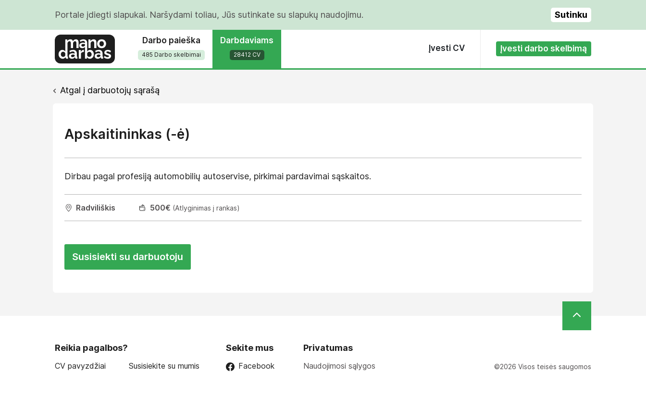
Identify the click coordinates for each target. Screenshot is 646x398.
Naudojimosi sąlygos (339, 366)
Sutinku (571, 15)
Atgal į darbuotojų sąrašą (110, 90)
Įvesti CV (447, 48)
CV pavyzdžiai (80, 366)
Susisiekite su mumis (164, 366)
